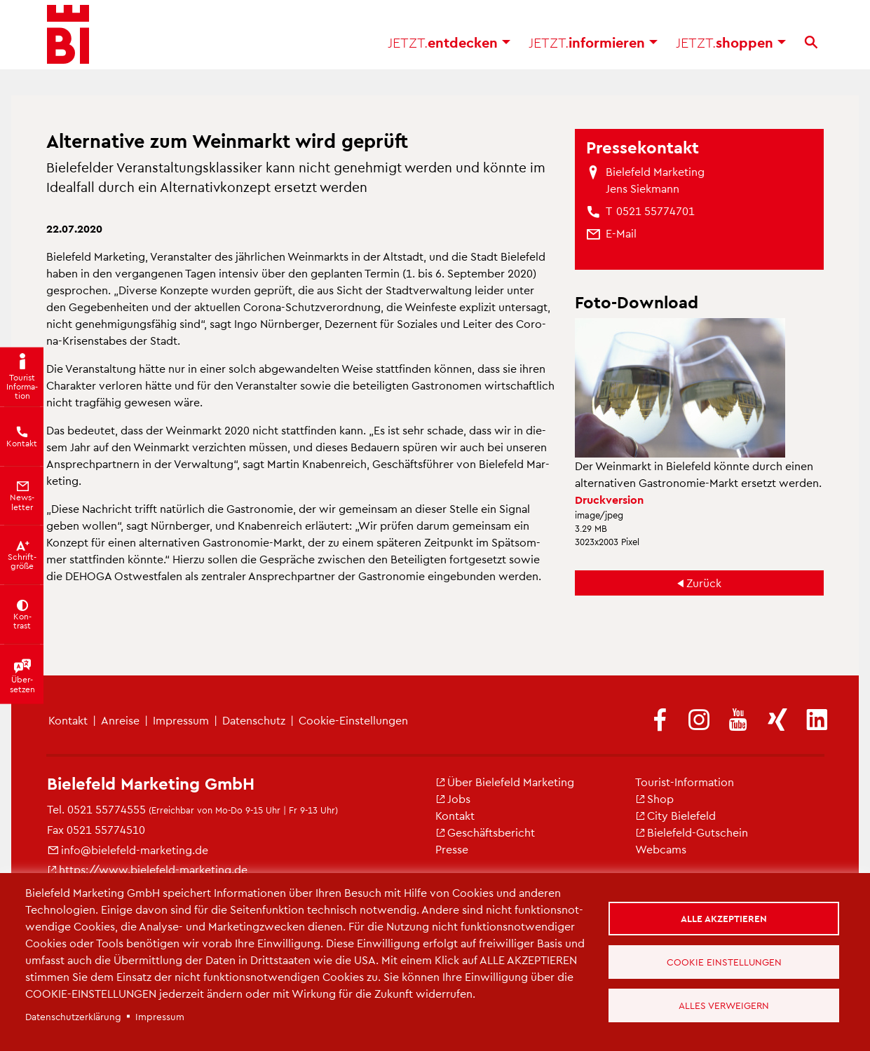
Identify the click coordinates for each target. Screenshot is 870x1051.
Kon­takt (455, 815)
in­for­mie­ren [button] (593, 49)
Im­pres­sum (181, 720)
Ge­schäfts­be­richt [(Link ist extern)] (485, 832)
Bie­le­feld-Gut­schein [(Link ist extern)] (691, 832)
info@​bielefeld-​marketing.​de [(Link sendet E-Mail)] (127, 849)
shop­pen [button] (731, 49)
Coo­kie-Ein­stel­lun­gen (353, 720)
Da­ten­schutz (253, 720)
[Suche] (811, 49)
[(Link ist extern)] (659, 720)
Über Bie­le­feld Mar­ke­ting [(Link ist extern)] (504, 781)
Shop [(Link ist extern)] (654, 798)
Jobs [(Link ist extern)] (452, 798)
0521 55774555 (106, 809)
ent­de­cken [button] (449, 49)
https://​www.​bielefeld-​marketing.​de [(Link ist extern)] (147, 869)
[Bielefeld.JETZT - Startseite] (68, 42)
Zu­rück (703, 582)
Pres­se (451, 849)
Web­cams (660, 849)
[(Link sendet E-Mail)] (621, 233)
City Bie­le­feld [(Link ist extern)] (675, 815)
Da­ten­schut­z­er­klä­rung (73, 1016)
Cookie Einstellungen (725, 962)
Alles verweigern (726, 1007)
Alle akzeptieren (726, 916)
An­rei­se (120, 720)
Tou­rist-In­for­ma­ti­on (684, 781)
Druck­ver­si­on (609, 499)
